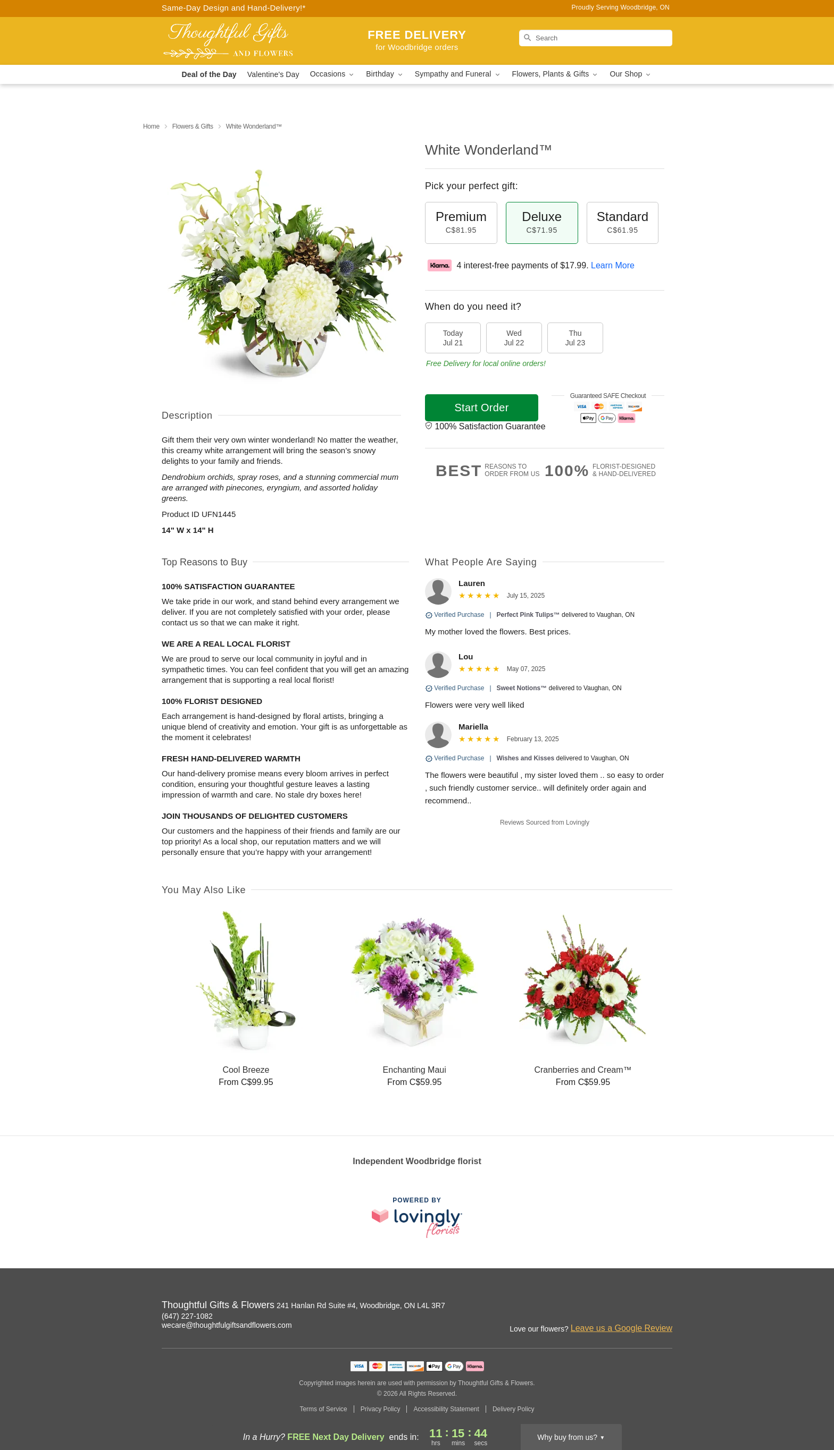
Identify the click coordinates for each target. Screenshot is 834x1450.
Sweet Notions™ (522, 688)
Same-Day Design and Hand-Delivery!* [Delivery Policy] (234, 7)
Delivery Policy (514, 1409)
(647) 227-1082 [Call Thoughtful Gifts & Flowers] (187, 1316)
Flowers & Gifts (192, 126)
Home (151, 126)
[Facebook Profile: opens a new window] (664, 1306)
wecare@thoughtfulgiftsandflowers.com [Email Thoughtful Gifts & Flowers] (227, 1325)
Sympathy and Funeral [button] (458, 74)
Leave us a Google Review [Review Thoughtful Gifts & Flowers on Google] (621, 1328)
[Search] (595, 38)
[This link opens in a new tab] (417, 1218)
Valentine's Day (273, 74)
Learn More (613, 265)
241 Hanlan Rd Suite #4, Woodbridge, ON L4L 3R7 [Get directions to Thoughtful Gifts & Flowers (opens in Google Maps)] (361, 1305)
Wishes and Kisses (526, 758)
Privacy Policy (381, 1409)
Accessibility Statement (446, 1409)
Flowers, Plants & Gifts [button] (555, 74)
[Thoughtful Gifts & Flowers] (238, 41)
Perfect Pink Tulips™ (528, 614)
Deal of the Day (209, 74)
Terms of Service (323, 1409)
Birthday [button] (385, 74)
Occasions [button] (333, 74)
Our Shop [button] (631, 74)
